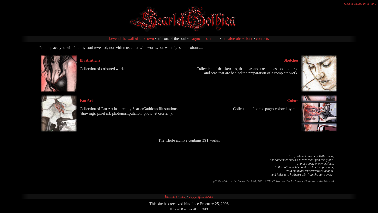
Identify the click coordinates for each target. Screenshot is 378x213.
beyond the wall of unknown (131, 38)
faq (182, 196)
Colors (292, 100)
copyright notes (201, 196)
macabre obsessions (237, 38)
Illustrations (90, 60)
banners (171, 196)
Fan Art (86, 100)
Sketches (291, 60)
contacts (262, 38)
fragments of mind (203, 38)
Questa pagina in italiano (360, 3)
